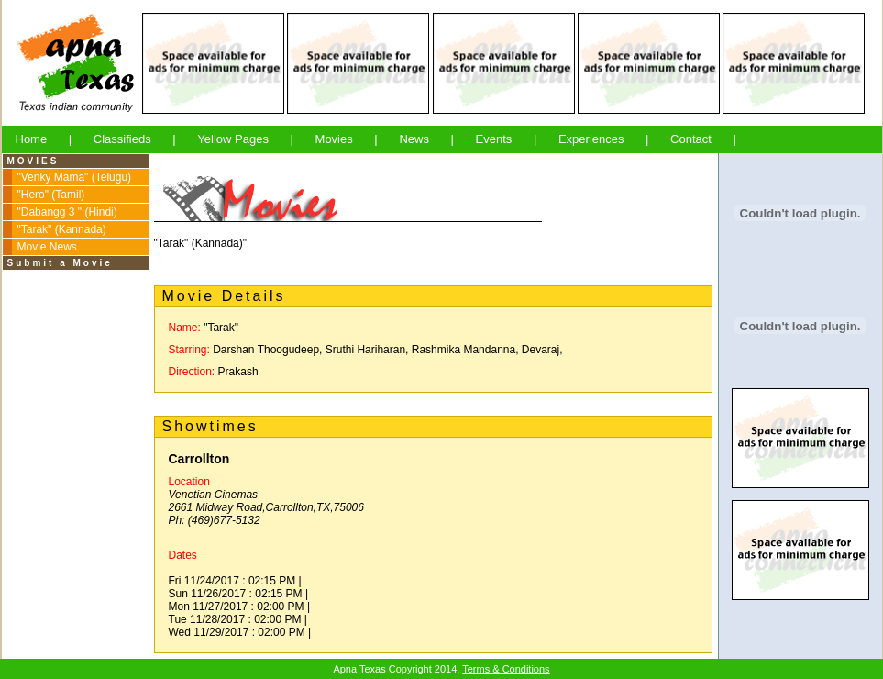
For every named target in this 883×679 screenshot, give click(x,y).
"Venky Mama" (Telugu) (74, 177)
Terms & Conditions (505, 668)
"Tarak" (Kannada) (61, 229)
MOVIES (33, 161)
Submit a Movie (60, 263)
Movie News (47, 246)
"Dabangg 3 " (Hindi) (67, 212)
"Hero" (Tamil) (51, 194)
